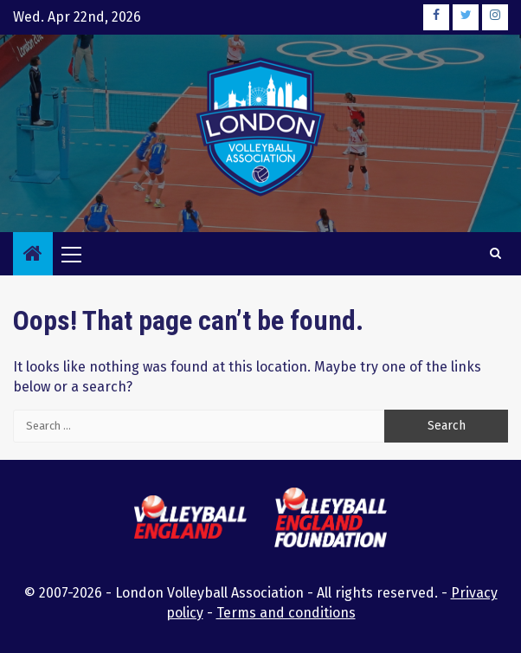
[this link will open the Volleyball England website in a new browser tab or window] (190, 519)
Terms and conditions (286, 613)
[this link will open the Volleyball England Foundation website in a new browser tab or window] (330, 520)
